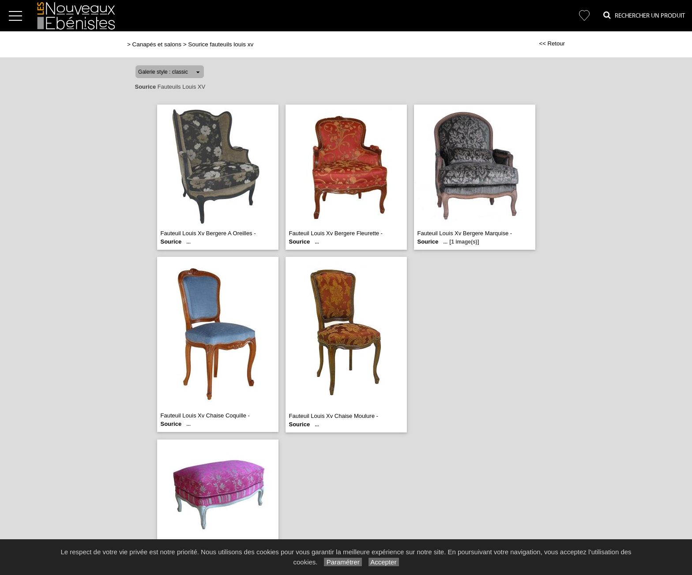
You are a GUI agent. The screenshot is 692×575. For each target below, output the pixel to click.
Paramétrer (342, 562)
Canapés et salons (156, 44)
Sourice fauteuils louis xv (220, 44)
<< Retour (552, 43)
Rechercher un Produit (644, 15)
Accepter (384, 562)
